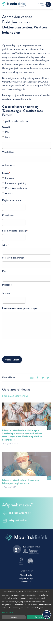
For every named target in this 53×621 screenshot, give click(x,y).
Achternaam (8, 165)
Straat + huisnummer (13, 258)
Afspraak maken (26, 575)
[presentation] (23, 347)
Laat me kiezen (7, 611)
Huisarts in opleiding (15, 183)
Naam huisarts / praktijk (15, 230)
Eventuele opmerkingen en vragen (19, 308)
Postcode (7, 285)
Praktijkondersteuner (16, 188)
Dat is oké (38, 617)
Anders (9, 193)
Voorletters (8, 152)
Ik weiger (13, 617)
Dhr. (7, 132)
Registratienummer (12, 200)
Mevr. (8, 137)
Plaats (5, 271)
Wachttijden (26, 581)
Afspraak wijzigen (26, 578)
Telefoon (6, 293)
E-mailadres (8, 215)
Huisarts (9, 178)
